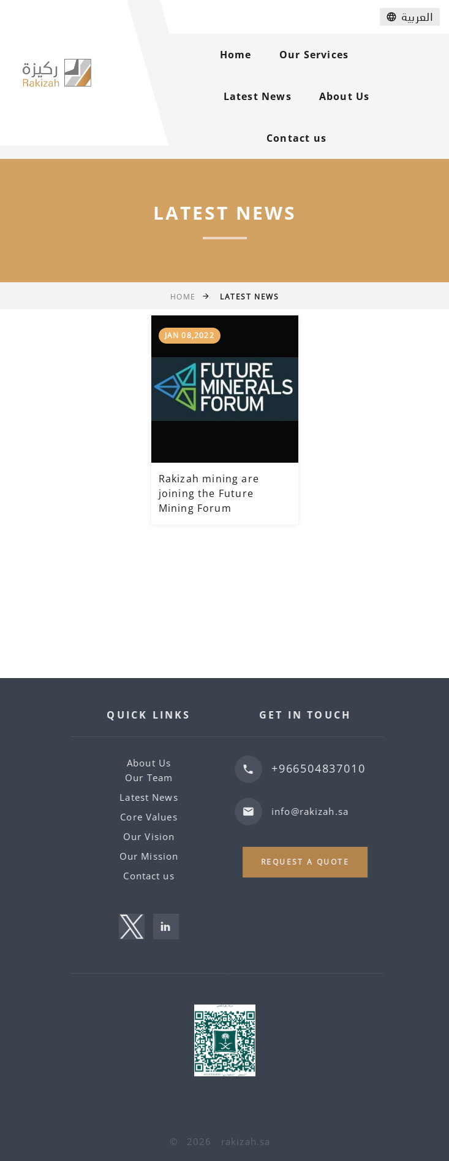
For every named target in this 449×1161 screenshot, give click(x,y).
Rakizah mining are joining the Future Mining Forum (209, 493)
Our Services (314, 54)
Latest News (258, 96)
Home (236, 54)
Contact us (296, 138)
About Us (344, 96)
